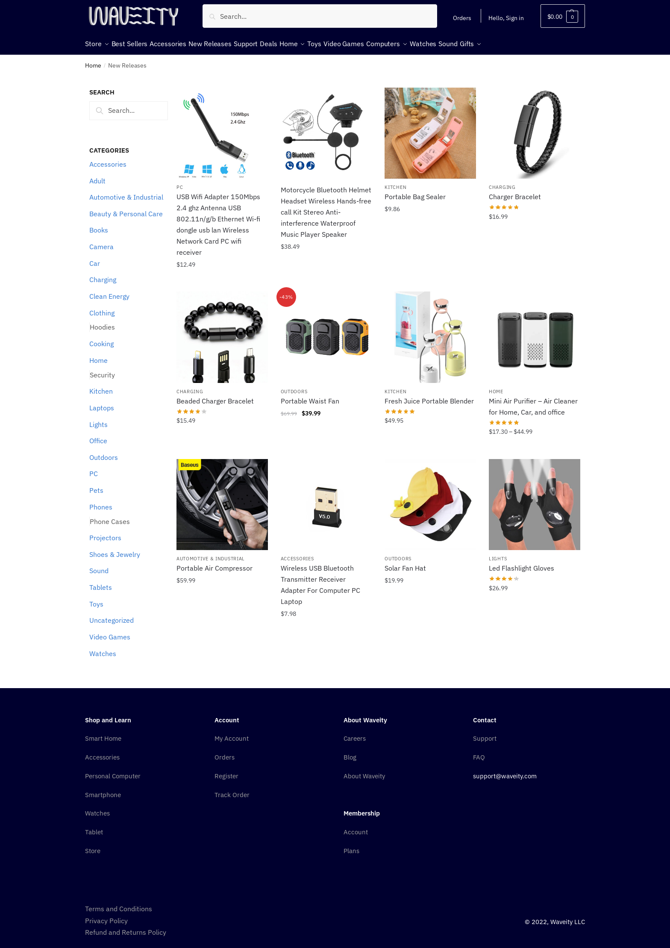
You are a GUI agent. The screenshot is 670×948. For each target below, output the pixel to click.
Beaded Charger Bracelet (215, 396)
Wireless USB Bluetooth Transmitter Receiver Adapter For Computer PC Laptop (320, 580)
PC (93, 468)
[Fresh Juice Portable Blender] (430, 332)
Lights (98, 419)
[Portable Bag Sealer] (430, 128)
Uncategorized (111, 615)
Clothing (102, 307)
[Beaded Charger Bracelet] (222, 332)
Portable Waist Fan (310, 396)
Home (93, 60)
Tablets (100, 582)
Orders (462, 18)
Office (98, 435)
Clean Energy (109, 291)
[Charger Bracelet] (534, 128)
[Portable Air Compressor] (222, 499)
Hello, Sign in (506, 18)
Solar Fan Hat (405, 563)
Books (98, 225)
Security (102, 369)
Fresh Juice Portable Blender (429, 396)
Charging (102, 274)
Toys (96, 599)
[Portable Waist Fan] (326, 332)
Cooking (101, 338)
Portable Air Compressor (214, 563)
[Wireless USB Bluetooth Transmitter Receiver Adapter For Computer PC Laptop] (326, 499)
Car (94, 258)
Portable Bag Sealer (415, 191)
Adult (97, 175)
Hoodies (102, 322)
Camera (101, 241)
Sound (99, 565)
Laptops (101, 402)
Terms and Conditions (118, 903)
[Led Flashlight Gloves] (534, 499)
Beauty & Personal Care (126, 208)
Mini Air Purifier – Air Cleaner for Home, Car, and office (533, 401)
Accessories (107, 159)
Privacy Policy (106, 915)
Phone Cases (110, 516)
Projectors (105, 532)
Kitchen (101, 386)
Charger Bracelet (515, 191)
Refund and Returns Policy (125, 927)
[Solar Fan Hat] (430, 499)
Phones (100, 502)
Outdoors (103, 452)
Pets (96, 485)
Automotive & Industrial (126, 192)
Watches (102, 648)
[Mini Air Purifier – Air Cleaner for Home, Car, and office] (534, 332)
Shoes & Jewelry (114, 549)
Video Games (109, 631)
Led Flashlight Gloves (521, 563)
